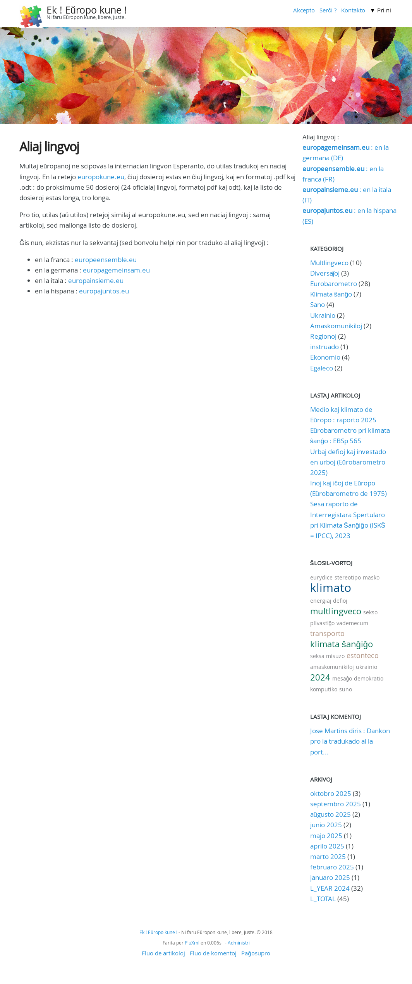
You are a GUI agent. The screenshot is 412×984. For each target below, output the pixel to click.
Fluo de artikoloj (163, 953)
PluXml (192, 942)
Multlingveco (329, 262)
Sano (317, 304)
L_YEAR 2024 (330, 888)
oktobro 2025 (330, 793)
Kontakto (353, 10)
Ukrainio (322, 315)
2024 (320, 677)
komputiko (323, 689)
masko (371, 577)
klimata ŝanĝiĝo (341, 644)
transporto (327, 633)
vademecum (352, 623)
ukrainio (366, 666)
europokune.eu (100, 176)
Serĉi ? (327, 10)
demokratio (368, 678)
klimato (330, 587)
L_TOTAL (323, 898)
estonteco (363, 655)
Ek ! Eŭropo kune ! (86, 9)
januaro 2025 (330, 877)
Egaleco (321, 367)
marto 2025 (328, 856)
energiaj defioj (328, 600)
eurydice (321, 577)
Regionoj (323, 336)
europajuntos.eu (104, 290)
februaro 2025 (332, 866)
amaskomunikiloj (332, 666)
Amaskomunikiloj (336, 325)
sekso (370, 612)
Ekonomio (325, 357)
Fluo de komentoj (213, 953)
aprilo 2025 (327, 846)
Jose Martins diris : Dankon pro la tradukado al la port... (350, 741)
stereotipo (348, 577)
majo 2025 (326, 835)
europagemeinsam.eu (116, 270)
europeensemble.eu (106, 259)
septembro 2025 (335, 803)
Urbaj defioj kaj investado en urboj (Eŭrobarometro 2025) (348, 462)
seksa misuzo (327, 656)
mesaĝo (342, 678)
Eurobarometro (333, 283)
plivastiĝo (322, 623)
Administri (239, 942)
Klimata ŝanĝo (331, 294)
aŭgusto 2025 (330, 814)
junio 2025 (326, 824)
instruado (324, 346)
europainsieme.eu (96, 280)
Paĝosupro (255, 953)
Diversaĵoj (325, 273)
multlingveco (335, 611)
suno (345, 689)
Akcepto (304, 10)
